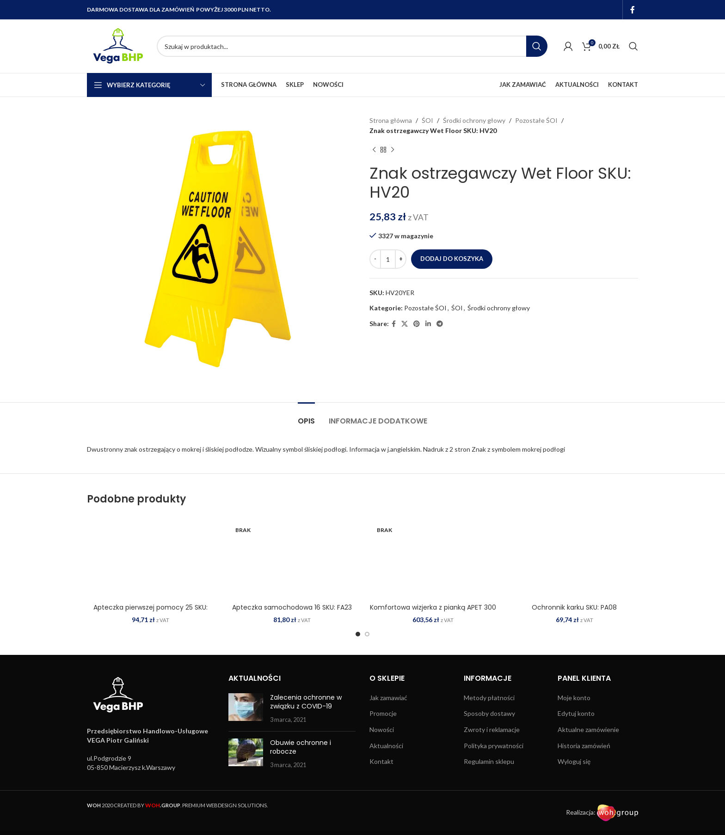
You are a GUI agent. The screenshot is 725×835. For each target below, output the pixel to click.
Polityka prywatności (493, 746)
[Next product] (392, 150)
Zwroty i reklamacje (492, 729)
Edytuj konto (576, 713)
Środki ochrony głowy (474, 120)
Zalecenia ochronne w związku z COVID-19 (306, 702)
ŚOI (427, 120)
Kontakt (381, 761)
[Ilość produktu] (388, 259)
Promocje (383, 713)
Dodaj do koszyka (451, 258)
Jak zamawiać (388, 698)
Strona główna (390, 120)
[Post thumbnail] (245, 708)
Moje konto (574, 698)
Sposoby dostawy (489, 713)
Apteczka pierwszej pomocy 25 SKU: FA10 (150, 612)
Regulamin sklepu (489, 761)
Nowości (381, 729)
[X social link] (405, 324)
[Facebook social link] (632, 10)
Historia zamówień (584, 746)
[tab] (306, 416)
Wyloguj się (574, 761)
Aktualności (386, 746)
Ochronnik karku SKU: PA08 (574, 607)
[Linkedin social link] (428, 324)
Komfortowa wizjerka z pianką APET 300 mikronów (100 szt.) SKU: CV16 (433, 612)
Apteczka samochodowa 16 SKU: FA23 (292, 607)
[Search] (352, 46)
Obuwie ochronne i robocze (300, 747)
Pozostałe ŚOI (536, 120)
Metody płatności (489, 698)
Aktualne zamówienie (588, 729)
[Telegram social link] (440, 324)
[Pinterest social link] (417, 324)
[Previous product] (374, 150)
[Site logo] (117, 45)
